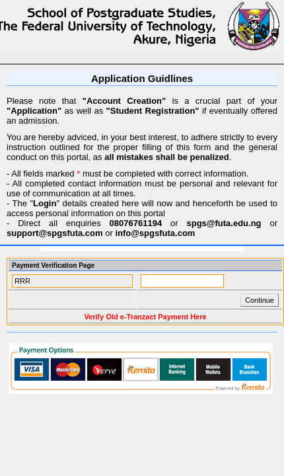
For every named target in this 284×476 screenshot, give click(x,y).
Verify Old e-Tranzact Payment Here (145, 317)
